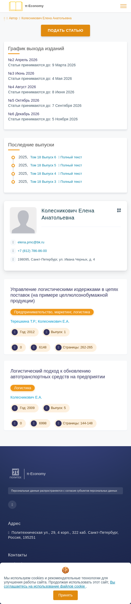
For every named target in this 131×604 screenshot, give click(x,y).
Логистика (22, 388)
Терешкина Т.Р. (23, 321)
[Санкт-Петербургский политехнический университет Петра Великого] (15, 478)
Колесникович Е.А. (53, 321)
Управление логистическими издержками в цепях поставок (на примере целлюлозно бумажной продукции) (64, 295)
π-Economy (34, 6)
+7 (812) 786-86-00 (32, 251)
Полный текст (70, 157)
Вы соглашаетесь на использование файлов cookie (59, 584)
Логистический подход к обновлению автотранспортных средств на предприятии (57, 373)
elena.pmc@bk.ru (31, 242)
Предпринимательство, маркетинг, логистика (52, 312)
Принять (65, 595)
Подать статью (65, 30)
